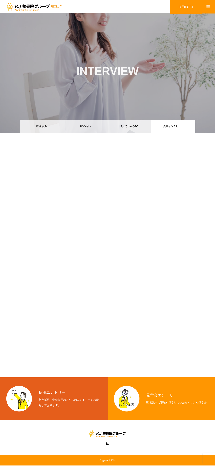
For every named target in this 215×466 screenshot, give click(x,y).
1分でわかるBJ (129, 126)
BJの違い (85, 126)
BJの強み (41, 126)
